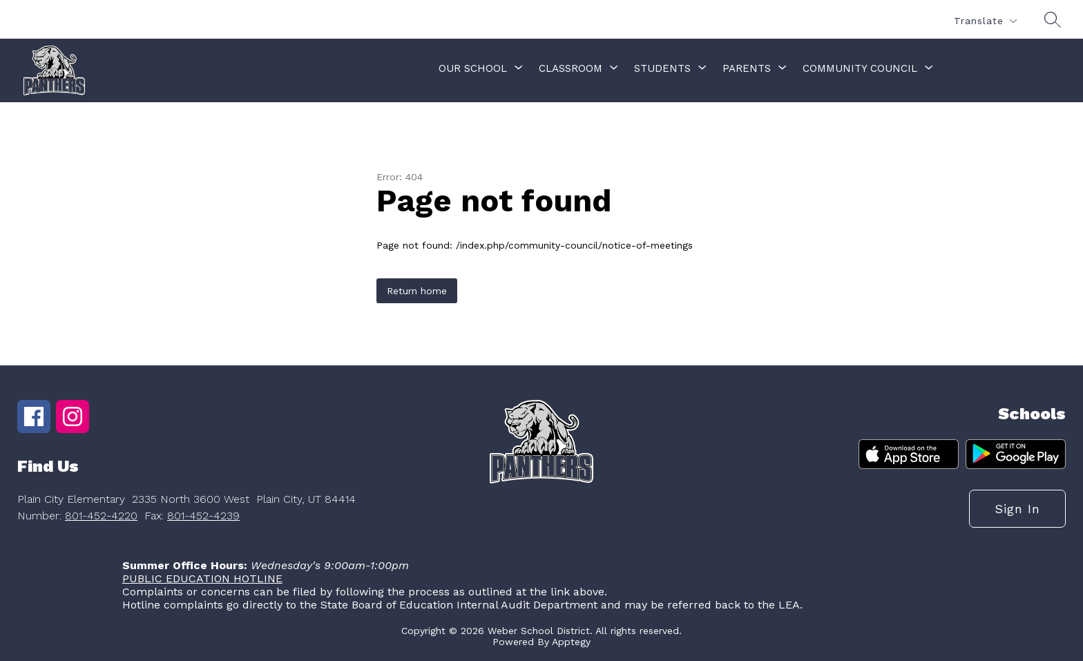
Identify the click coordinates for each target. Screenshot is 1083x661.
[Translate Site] (984, 21)
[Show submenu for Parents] (746, 68)
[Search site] (1052, 19)
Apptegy (571, 641)
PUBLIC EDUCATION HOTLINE (202, 578)
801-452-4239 (203, 515)
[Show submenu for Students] (662, 68)
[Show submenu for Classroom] (570, 68)
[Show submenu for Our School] (473, 68)
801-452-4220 (101, 515)
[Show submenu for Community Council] (860, 68)
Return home (417, 290)
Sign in (1017, 508)
